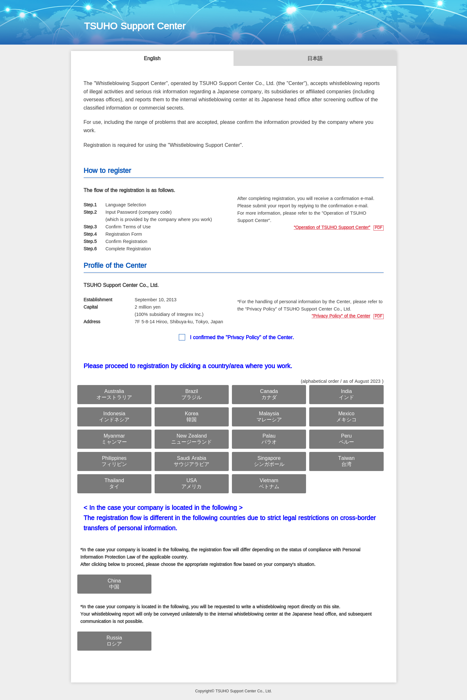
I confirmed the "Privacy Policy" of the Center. (242, 337)
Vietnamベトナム (269, 483)
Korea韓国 (192, 417)
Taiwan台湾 (346, 461)
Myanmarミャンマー (114, 439)
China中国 (114, 584)
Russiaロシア (114, 641)
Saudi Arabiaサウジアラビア (191, 461)
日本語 (315, 58)
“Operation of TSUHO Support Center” (332, 228)
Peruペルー (346, 439)
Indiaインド (346, 394)
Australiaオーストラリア (114, 394)
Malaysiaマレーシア (269, 417)
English (152, 58)
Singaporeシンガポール (269, 461)
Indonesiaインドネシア (114, 417)
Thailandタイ (114, 483)
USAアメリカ (191, 483)
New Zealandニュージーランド (191, 439)
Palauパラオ (269, 439)
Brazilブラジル (191, 394)
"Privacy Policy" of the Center (341, 316)
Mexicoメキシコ (346, 417)
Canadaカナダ (269, 394)
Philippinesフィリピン (114, 461)
